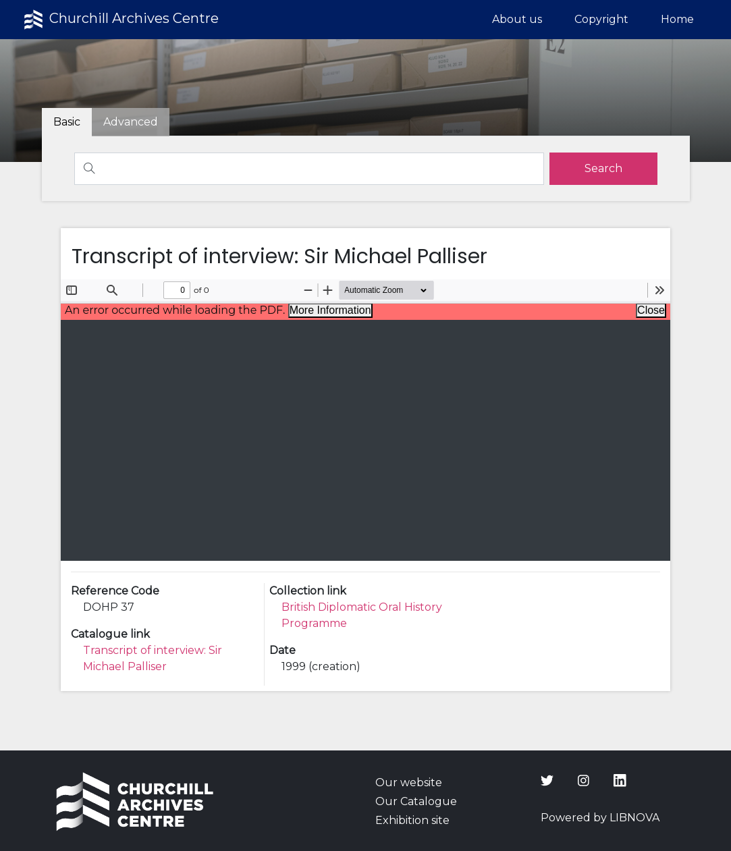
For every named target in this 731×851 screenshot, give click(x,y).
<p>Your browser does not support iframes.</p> (365, 420)
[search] (603, 169)
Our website (408, 782)
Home (677, 19)
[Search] (309, 169)
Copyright (601, 19)
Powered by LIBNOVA (600, 817)
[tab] (130, 122)
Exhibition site (412, 820)
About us (517, 19)
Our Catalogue (416, 801)
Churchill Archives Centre (120, 19)
